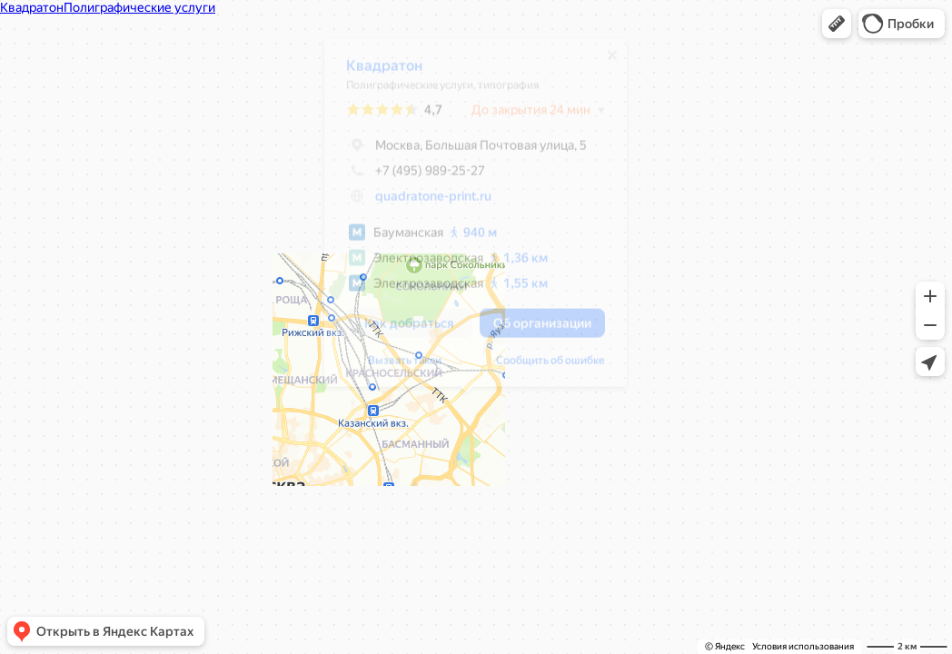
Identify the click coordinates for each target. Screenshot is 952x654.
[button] (836, 23)
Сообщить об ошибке (541, 367)
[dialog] (466, 219)
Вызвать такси (395, 367)
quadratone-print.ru (424, 202)
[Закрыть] (603, 61)
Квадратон (375, 72)
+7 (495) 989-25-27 (406, 177)
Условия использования (803, 646)
